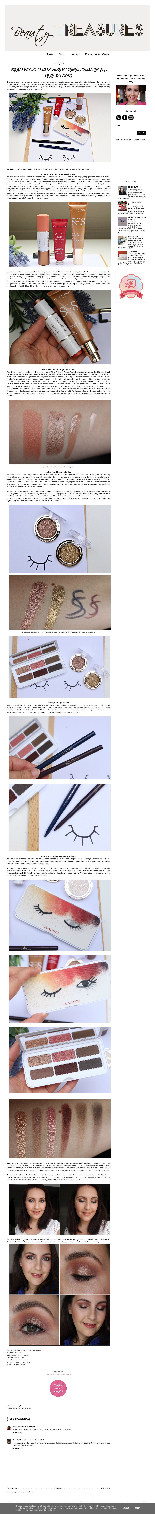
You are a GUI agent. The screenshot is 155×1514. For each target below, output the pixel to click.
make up (23, 1408)
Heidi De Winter (18, 1440)
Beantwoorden (17, 1433)
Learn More (128, 1508)
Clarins (14, 1408)
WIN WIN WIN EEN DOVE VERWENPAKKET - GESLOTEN (137, 219)
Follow (118, 126)
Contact (75, 54)
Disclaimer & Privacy (97, 54)
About (61, 54)
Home (49, 54)
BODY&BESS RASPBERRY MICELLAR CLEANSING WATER (136, 253)
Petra (15, 1426)
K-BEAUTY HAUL (134, 236)
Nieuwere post (12, 1488)
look (18, 1408)
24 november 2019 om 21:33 (34, 1440)
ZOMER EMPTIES (134, 187)
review (29, 1408)
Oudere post (105, 1488)
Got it (137, 1508)
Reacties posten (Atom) (25, 1492)
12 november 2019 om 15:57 (27, 1426)
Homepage (59, 1488)
